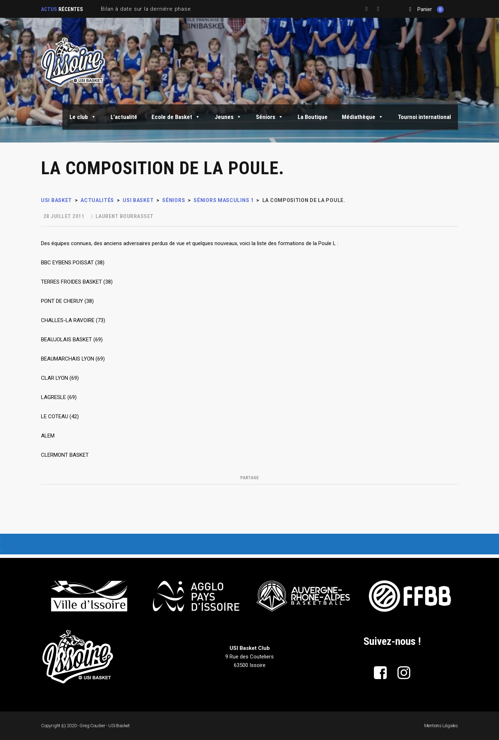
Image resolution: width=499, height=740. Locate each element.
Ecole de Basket (175, 117)
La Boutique (313, 116)
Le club (83, 117)
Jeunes (228, 117)
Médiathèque (363, 117)
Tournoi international (424, 116)
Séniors (269, 117)
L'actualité (123, 116)
